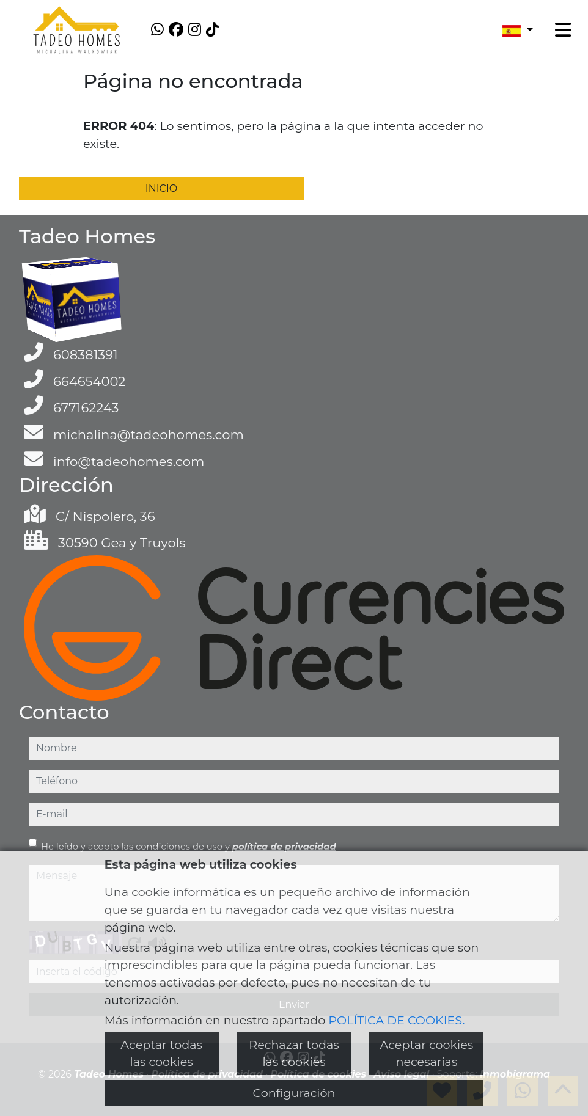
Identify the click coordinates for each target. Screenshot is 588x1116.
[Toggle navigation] (563, 30)
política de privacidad (284, 846)
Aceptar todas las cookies (161, 1053)
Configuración (294, 1092)
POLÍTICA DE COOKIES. (396, 1020)
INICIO (161, 188)
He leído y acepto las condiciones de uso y (188, 846)
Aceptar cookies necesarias (427, 1053)
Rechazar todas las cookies (294, 1053)
